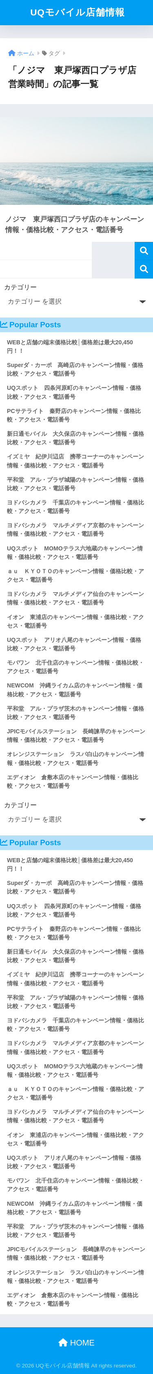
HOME (76, 1342)
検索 (144, 251)
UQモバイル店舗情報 (77, 12)
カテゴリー (20, 287)
